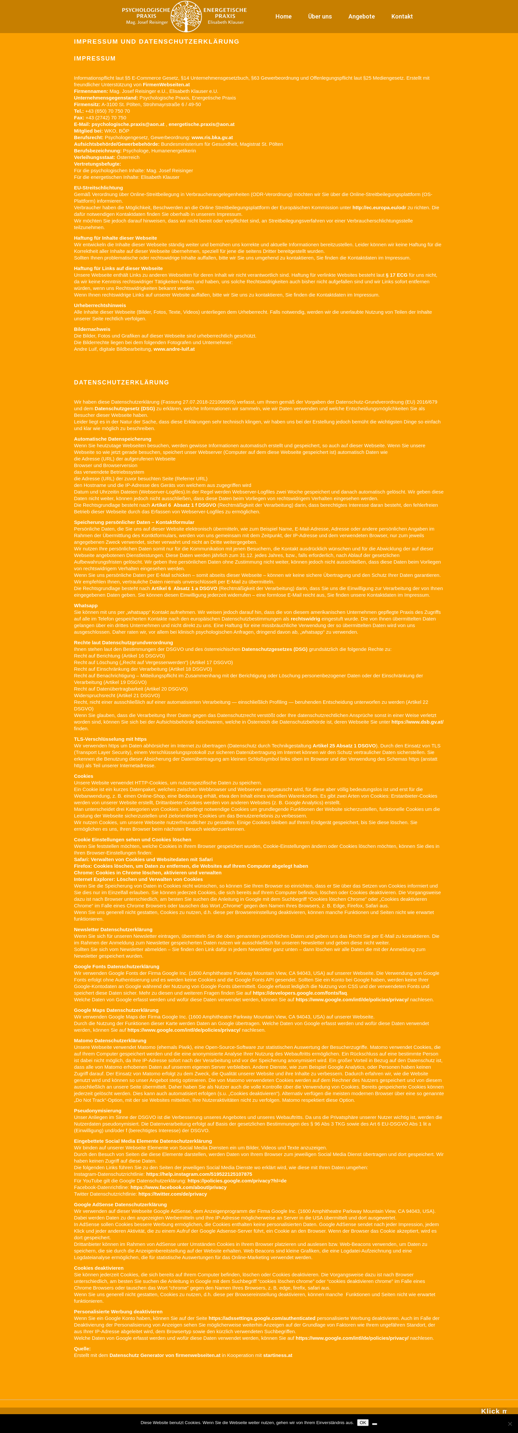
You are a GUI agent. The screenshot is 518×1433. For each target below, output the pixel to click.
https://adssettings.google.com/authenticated (262, 1318)
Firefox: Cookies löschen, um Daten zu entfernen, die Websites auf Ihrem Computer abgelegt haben (191, 866)
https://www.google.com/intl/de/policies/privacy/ (352, 999)
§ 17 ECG (397, 275)
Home (284, 16)
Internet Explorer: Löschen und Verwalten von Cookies (138, 879)
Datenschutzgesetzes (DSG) (275, 649)
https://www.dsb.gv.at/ (417, 722)
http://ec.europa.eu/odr (379, 207)
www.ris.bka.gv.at (212, 137)
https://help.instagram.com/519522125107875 (199, 1174)
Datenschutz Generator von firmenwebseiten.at (165, 1355)
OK (363, 1422)
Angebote (362, 16)
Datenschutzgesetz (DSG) (125, 408)
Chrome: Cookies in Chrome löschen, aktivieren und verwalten (148, 872)
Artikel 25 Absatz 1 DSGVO (344, 745)
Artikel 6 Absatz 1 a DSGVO (184, 588)
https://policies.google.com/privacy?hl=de (237, 1180)
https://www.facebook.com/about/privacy (178, 1187)
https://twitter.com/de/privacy (172, 1194)
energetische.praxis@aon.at (201, 124)
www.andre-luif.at (174, 349)
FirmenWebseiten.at (166, 84)
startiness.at (277, 1355)
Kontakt (402, 16)
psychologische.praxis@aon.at (128, 124)
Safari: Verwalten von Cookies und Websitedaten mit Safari (143, 859)
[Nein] (509, 1423)
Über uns (320, 16)
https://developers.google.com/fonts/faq (300, 993)
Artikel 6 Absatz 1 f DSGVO (183, 505)
